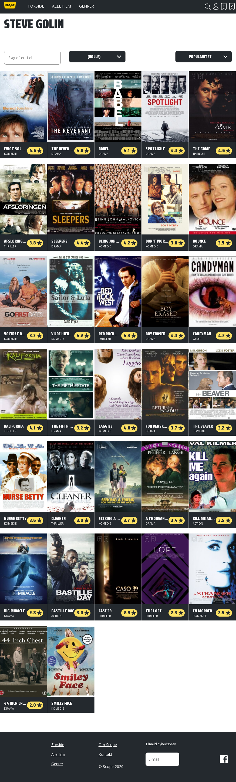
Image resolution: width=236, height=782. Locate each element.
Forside (36, 6)
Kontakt (105, 754)
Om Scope (108, 744)
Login (216, 6)
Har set (232, 6)
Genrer (86, 6)
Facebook (224, 759)
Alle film (61, 6)
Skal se (224, 6)
